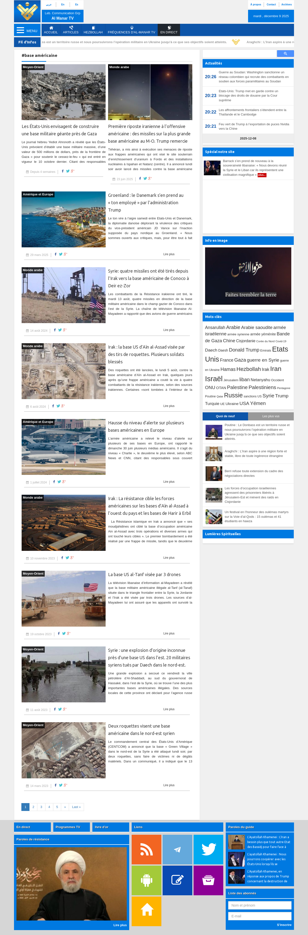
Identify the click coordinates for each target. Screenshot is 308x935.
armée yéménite (263, 334)
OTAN (221, 388)
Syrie (268, 395)
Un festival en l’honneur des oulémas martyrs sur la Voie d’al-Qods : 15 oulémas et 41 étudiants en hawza (257, 516)
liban (244, 379)
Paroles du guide (241, 827)
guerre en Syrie (263, 360)
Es (76, 4)
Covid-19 (281, 341)
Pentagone (283, 388)
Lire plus (168, 254)
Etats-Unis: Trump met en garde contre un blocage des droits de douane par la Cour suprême (248, 95)
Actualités (213, 63)
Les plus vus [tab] (270, 416)
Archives (286, 4)
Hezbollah (93, 30)
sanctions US (253, 396)
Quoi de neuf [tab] (225, 416)
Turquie (212, 403)
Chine (229, 340)
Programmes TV (68, 827)
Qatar (220, 396)
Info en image (216, 240)
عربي (49, 4)
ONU (210, 387)
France (226, 360)
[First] (76, 807)
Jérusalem (231, 380)
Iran (275, 368)
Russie (233, 395)
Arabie (233, 327)
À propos (255, 4)
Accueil (51, 30)
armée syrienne (238, 334)
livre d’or (101, 827)
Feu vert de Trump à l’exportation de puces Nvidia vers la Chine (254, 126)
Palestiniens (262, 387)
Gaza (240, 360)
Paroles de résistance (32, 839)
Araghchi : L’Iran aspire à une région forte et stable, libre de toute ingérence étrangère (256, 453)
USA (244, 403)
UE (222, 404)
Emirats (265, 350)
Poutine (210, 396)
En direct (23, 827)
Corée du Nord (265, 341)
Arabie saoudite (257, 327)
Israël (214, 379)
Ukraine (231, 404)
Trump (281, 395)
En (62, 4)
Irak (265, 369)
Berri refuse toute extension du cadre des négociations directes (254, 473)
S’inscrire (284, 925)
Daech (211, 350)
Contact (271, 4)
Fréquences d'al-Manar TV (131, 30)
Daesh (223, 350)
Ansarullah (215, 327)
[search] (239, 54)
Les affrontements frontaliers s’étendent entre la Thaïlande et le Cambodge (252, 112)
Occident (277, 380)
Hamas (228, 369)
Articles (70, 30)
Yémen (258, 403)
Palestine (237, 387)
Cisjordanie (245, 341)
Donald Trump (244, 350)
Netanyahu (260, 380)
